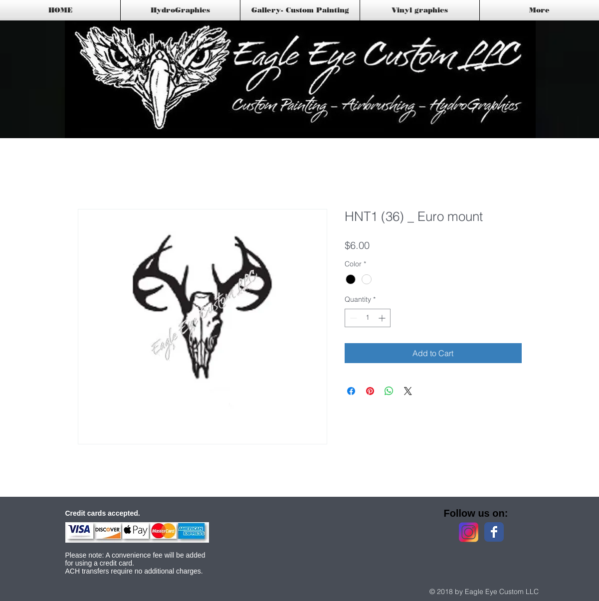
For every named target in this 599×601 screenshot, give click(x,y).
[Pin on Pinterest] (370, 391)
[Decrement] (352, 318)
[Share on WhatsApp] (389, 391)
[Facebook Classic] (494, 532)
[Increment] (383, 318)
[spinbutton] (368, 318)
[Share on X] (408, 391)
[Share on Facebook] (351, 391)
